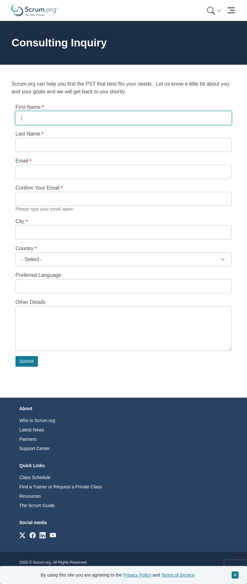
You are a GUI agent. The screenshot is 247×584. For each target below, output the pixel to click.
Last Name (27, 134)
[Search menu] (214, 10)
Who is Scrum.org (37, 420)
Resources (30, 496)
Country (24, 248)
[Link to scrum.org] (22, 535)
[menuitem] (213, 10)
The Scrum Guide (37, 505)
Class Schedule (34, 477)
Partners (27, 439)
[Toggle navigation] (231, 10)
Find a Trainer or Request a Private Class (60, 486)
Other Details (30, 302)
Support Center (34, 448)
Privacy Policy (137, 575)
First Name (28, 107)
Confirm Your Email (37, 188)
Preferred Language (38, 275)
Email (21, 161)
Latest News (31, 429)
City (19, 221)
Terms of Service (178, 575)
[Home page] (34, 10)
